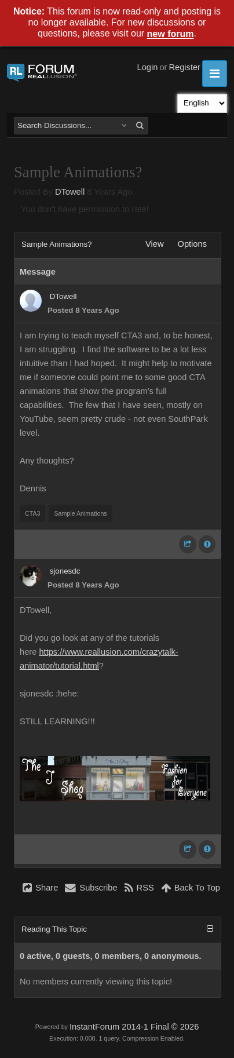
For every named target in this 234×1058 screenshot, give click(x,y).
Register (184, 67)
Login (147, 67)
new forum (170, 34)
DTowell (70, 191)
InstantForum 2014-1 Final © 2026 (134, 1026)
